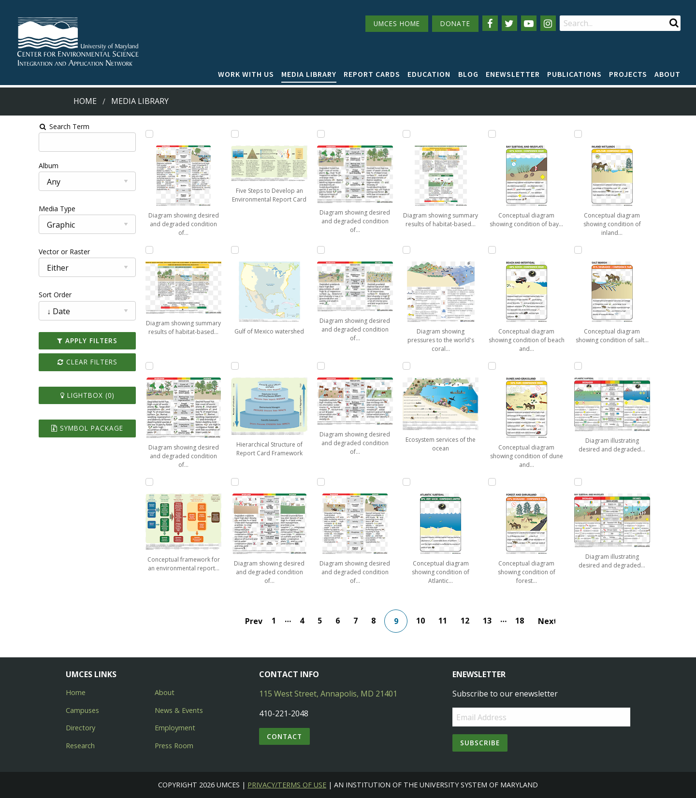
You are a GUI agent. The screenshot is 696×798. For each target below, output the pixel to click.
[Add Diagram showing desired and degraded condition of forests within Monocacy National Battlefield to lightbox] (317, 134)
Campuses (82, 710)
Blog (468, 74)
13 (492, 620)
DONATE (455, 23)
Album (16, 165)
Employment (175, 727)
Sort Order (22, 294)
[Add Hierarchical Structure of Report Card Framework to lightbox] (222, 366)
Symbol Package (60, 428)
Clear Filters (60, 361)
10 (425, 620)
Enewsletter (513, 74)
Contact (284, 736)
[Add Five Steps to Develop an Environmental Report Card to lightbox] (222, 134)
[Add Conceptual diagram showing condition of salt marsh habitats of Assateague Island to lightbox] (601, 250)
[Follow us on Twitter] (509, 23)
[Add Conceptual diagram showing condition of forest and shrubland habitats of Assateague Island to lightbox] (506, 482)
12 (470, 620)
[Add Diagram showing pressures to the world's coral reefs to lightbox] (412, 250)
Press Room (174, 745)
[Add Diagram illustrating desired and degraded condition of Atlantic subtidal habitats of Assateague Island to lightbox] (601, 366)
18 (525, 620)
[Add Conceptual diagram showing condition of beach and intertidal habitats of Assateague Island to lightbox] (506, 250)
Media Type (24, 208)
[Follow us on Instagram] (548, 23)
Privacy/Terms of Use (286, 784)
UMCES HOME (397, 23)
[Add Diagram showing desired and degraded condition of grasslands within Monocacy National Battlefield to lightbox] (317, 250)
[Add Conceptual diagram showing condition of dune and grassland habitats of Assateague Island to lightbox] (506, 366)
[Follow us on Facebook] (490, 23)
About (667, 74)
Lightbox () (60, 395)
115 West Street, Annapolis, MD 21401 (328, 693)
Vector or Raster (32, 251)
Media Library (308, 74)
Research (80, 745)
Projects (628, 74)
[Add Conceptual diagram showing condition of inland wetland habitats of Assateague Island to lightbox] (601, 134)
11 (448, 620)
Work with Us (246, 74)
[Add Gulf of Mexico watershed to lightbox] (222, 250)
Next (552, 621)
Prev (259, 621)
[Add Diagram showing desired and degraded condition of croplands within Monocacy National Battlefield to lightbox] (222, 482)
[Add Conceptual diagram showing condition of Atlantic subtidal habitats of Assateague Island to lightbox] (412, 482)
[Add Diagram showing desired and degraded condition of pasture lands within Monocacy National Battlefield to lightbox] (317, 366)
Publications (574, 74)
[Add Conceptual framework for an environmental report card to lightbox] (127, 482)
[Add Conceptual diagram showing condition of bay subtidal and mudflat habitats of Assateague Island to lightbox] (506, 134)
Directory (80, 727)
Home (85, 101)
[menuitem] (246, 74)
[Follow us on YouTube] (528, 23)
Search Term (31, 126)
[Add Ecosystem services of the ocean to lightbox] (412, 366)
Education (428, 74)
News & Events (179, 710)
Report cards (372, 74)
